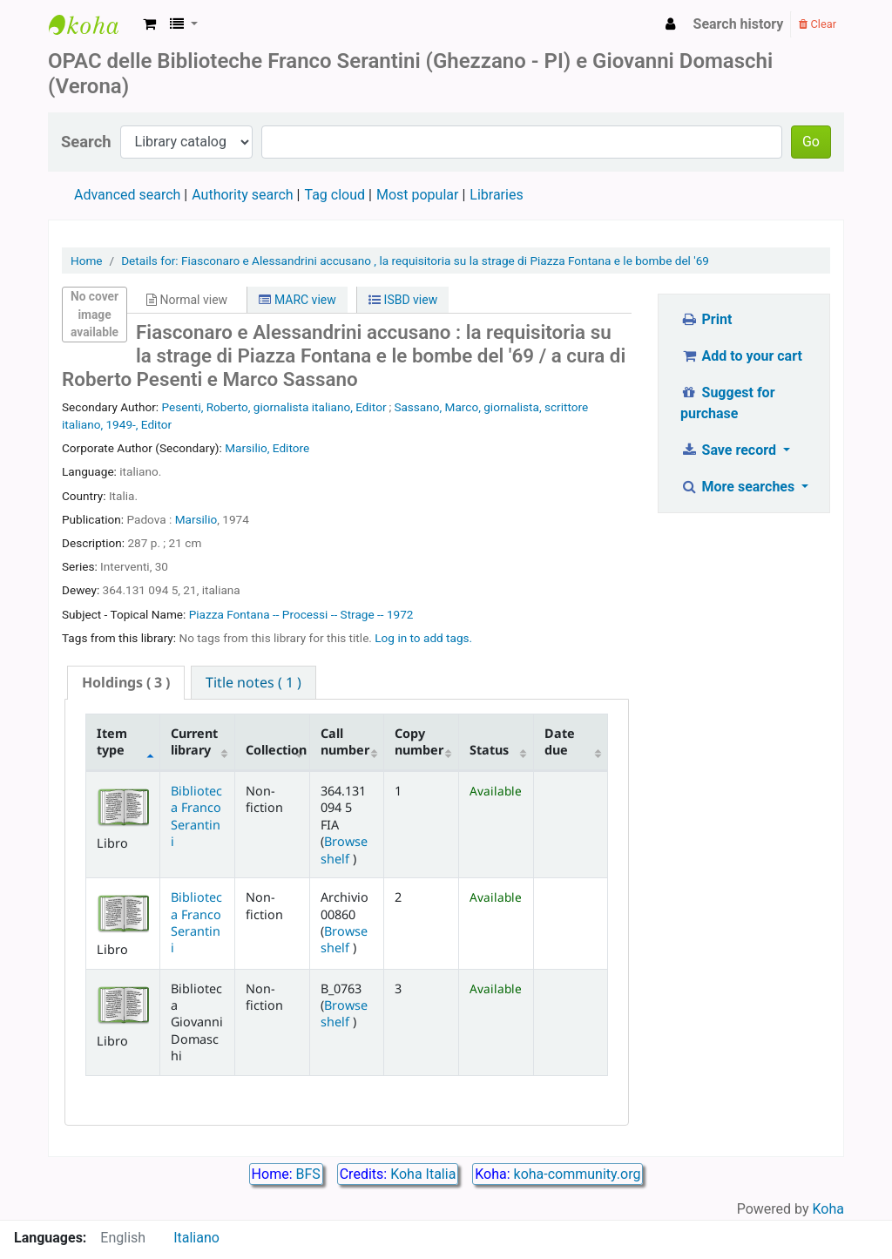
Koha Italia (423, 1174)
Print (706, 319)
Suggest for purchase (727, 403)
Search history (738, 24)
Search (86, 141)
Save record (730, 450)
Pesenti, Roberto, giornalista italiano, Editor (274, 407)
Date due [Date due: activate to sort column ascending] (559, 741)
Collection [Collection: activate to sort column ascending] (276, 749)
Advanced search (127, 194)
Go (811, 141)
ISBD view (402, 300)
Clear (817, 23)
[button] (149, 24)
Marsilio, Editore (267, 448)
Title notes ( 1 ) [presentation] (253, 682)
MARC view (297, 300)
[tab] (126, 683)
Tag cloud (334, 194)
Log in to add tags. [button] (423, 638)
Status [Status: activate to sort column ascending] (489, 749)
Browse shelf (344, 849)
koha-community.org (577, 1174)
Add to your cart (741, 356)
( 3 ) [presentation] (126, 682)
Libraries (496, 194)
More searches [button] (739, 486)
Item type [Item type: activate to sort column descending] (112, 741)
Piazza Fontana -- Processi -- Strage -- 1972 (301, 614)
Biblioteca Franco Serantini (196, 815)
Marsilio (196, 519)
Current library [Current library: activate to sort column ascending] (194, 741)
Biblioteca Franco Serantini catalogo (92, 24)
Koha (828, 1209)
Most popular (417, 194)
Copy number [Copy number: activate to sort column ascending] (419, 741)
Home (87, 260)
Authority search (242, 194)
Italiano (196, 1237)
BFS (308, 1174)
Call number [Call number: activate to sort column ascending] (345, 741)
